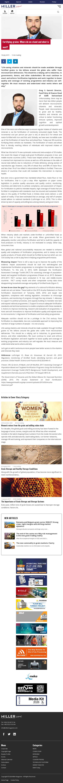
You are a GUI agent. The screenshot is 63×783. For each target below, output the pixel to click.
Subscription (5, 762)
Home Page (4, 780)
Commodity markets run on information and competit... (33, 546)
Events (3, 757)
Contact (3, 768)
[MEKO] (31, 676)
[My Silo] (31, 592)
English (7, 2)
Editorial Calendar (6, 759)
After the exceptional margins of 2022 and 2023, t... (32, 538)
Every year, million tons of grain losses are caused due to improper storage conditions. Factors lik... (30, 506)
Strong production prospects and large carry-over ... (32, 529)
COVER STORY (37, 751)
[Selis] (31, 616)
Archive (3, 765)
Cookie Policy (15, 780)
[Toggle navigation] (59, 6)
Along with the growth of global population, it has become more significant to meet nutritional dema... (31, 473)
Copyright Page (6, 751)
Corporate (4, 749)
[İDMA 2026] (31, 566)
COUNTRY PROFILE (38, 759)
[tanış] (31, 664)
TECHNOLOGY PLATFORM (40, 762)
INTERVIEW (36, 754)
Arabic (30, 2)
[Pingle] (31, 604)
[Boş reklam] (31, 580)
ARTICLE (35, 757)
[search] (58, 12)
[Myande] (31, 652)
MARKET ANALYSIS (38, 765)
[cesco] (31, 640)
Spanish (18, 2)
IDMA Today (36, 768)
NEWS (34, 749)
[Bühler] (31, 628)
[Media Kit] (31, 700)
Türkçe (54, 2)
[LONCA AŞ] (31, 688)
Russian (42, 2)
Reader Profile (5, 754)
